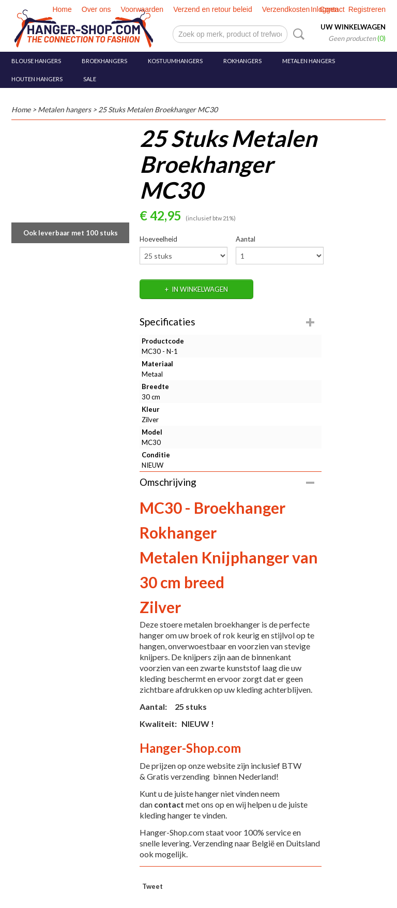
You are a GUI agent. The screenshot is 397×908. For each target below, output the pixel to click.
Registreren (367, 9)
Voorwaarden (142, 9)
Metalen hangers (308, 60)
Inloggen (325, 9)
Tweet (152, 886)
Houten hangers (37, 79)
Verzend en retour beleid (212, 9)
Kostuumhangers (175, 60)
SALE (89, 79)
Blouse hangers (36, 60)
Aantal (245, 239)
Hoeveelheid (158, 239)
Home (61, 9)
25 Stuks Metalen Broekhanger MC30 (158, 109)
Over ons (96, 9)
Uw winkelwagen (353, 27)
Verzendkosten (286, 9)
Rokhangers (242, 60)
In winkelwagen (200, 289)
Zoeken (296, 34)
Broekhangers (104, 60)
